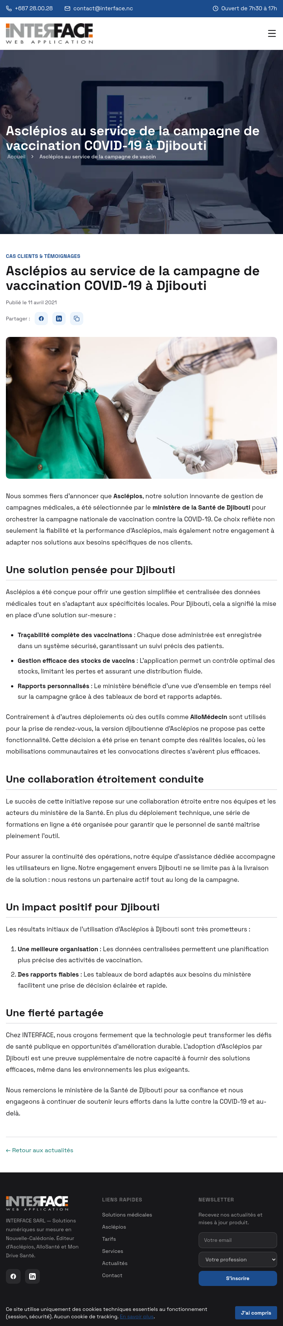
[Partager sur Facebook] (41, 318)
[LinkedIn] (32, 1276)
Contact (112, 1275)
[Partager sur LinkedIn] (59, 318)
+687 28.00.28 (29, 8)
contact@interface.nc (98, 8)
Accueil (16, 156)
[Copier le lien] (76, 318)
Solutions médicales (127, 1214)
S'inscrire (237, 1278)
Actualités (114, 1263)
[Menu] (272, 33)
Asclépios (114, 1226)
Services (112, 1251)
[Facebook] (13, 1276)
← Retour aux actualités (39, 1150)
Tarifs (109, 1239)
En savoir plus (137, 1316)
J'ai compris (256, 1312)
